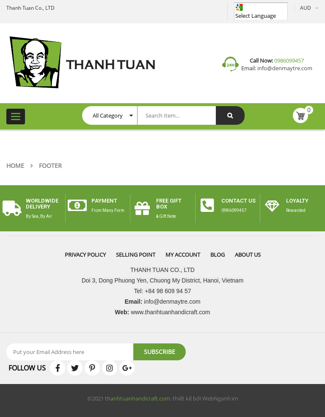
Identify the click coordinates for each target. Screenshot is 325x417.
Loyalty (297, 201)
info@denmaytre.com (284, 68)
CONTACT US (238, 201)
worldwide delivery (42, 204)
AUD (305, 7)
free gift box (169, 204)
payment (104, 201)
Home (15, 166)
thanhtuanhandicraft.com (137, 398)
